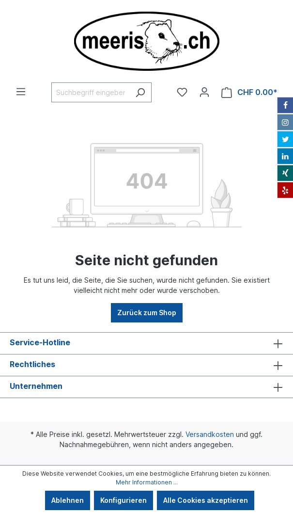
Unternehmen (36, 386)
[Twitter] (285, 139)
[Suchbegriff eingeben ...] (90, 92)
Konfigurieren (123, 500)
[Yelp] (285, 190)
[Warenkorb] (249, 92)
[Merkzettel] (182, 92)
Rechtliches (32, 364)
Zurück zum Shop (146, 312)
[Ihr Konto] (204, 92)
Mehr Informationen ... (147, 482)
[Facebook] (285, 105)
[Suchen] (140, 92)
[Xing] (285, 173)
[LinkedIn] (285, 156)
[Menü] (21, 91)
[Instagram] (285, 122)
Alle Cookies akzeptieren (205, 500)
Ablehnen (67, 500)
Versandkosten (209, 434)
